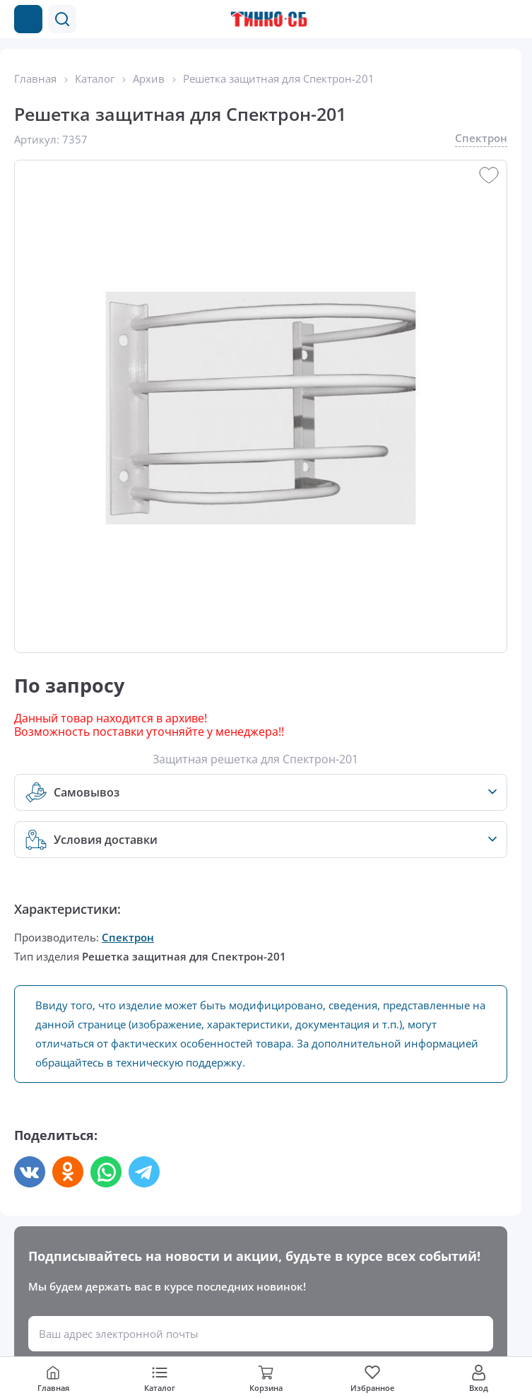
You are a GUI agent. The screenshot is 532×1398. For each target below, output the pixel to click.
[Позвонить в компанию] (481, 19)
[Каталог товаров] (28, 19)
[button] (62, 19)
